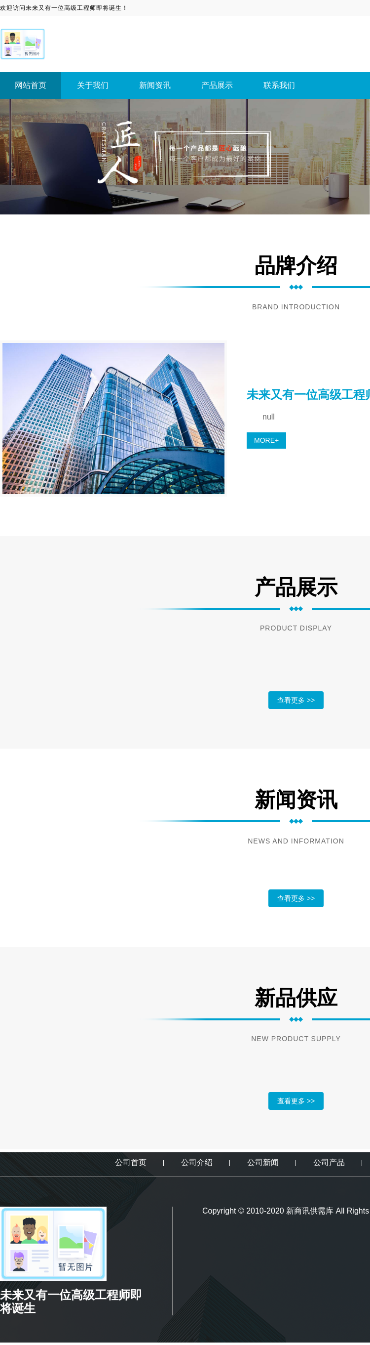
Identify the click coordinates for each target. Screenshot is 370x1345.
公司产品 (329, 1162)
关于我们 (93, 85)
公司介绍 (197, 1162)
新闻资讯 (155, 85)
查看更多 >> (296, 700)
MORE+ (266, 440)
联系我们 (279, 85)
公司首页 (131, 1162)
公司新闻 (263, 1162)
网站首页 (30, 85)
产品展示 (217, 85)
